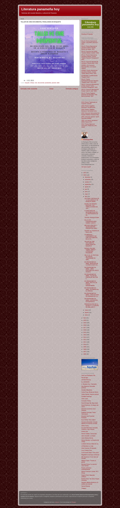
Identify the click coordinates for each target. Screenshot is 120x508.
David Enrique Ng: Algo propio (89, 403)
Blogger (74, 502)
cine (36, 82)
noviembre (88, 179)
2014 (84, 334)
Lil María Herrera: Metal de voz (89, 443)
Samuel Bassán (85, 486)
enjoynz (57, 502)
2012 (84, 339)
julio (86, 189)
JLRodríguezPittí (88, 139)
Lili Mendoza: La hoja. (87, 446)
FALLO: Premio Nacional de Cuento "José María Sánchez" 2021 (89, 42)
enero (86, 315)
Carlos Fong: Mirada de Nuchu (89, 392)
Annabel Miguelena (86, 390)
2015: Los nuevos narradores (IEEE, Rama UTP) (89, 121)
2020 (84, 320)
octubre (87, 182)
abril (86, 196)
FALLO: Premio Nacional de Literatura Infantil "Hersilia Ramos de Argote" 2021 (89, 48)
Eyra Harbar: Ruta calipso (88, 419)
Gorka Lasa (84, 431)
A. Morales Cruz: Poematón (89, 384)
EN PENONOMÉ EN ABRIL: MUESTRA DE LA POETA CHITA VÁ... (91, 263)
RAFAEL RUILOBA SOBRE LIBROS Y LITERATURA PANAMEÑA (90, 250)
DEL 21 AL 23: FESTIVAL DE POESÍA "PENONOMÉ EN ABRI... (91, 257)
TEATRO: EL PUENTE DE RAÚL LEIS (91, 231)
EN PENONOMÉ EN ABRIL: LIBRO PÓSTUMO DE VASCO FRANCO (91, 270)
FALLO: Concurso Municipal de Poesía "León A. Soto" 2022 (90, 90)
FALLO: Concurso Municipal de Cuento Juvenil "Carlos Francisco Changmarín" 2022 (90, 86)
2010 (84, 344)
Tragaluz (83, 488)
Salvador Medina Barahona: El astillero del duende (89, 483)
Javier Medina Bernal (87, 438)
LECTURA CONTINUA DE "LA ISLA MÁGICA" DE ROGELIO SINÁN (91, 200)
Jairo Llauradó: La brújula (88, 435)
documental (41, 82)
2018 (84, 325)
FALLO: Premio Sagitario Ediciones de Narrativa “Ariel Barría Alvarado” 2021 (89, 94)
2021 (84, 318)
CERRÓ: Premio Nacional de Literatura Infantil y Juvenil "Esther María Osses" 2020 (89, 72)
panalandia (48, 82)
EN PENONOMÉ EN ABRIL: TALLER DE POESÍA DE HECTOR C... (91, 276)
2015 (84, 332)
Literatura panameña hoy (40, 9)
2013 (84, 337)
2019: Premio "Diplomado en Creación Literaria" (89, 102)
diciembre (88, 177)
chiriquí (32, 82)
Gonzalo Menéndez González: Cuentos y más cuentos (89, 428)
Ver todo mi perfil (86, 167)
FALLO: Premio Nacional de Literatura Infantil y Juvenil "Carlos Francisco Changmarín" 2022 (90, 57)
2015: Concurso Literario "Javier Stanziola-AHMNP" (90, 117)
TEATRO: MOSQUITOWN (91, 217)
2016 (84, 330)
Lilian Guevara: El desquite (88, 448)
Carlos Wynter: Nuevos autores (90, 394)
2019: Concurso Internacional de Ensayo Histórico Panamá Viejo (90, 113)
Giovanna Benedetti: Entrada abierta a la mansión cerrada (89, 422)
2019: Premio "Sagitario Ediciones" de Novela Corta (89, 110)
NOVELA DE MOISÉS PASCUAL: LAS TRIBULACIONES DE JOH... (91, 206)
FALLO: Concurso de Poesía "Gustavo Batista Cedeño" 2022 (90, 52)
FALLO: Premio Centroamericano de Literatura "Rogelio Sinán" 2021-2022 (89, 81)
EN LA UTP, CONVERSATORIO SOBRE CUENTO (90, 221)
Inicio (51, 89)
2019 (84, 322)
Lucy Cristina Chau (86, 450)
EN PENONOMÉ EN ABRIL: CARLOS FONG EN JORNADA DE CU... (91, 295)
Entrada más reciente (29, 89)
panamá (54, 82)
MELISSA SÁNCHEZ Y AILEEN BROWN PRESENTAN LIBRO (90, 227)
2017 (84, 327)
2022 (84, 175)
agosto (87, 186)
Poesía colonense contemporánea (86, 468)
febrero (87, 312)
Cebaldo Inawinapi (86, 396)
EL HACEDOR (85, 382)
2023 (84, 172)
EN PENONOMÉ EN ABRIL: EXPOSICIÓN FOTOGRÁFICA (91, 300)
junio (86, 191)
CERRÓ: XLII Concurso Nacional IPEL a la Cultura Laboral (88, 67)
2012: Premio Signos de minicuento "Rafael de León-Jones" (89, 125)
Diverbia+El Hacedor (87, 34)
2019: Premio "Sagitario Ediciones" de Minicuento (88, 106)
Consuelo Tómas (86, 400)
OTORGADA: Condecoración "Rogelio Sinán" (89, 76)
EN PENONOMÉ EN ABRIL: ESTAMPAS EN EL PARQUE (91, 289)
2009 (84, 346)
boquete (27, 82)
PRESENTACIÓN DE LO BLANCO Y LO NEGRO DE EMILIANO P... (91, 305)
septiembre (88, 184)
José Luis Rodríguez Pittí (88, 375)
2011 (84, 342)
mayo (86, 194)
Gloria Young (85, 425)
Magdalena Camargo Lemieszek (90, 454)
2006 (84, 354)
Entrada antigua (72, 89)
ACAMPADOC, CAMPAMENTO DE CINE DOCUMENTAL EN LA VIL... (91, 237)
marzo (87, 310)
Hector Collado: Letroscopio (89, 433)
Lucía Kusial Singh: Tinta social (90, 452)
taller (58, 82)
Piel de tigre (84, 377)
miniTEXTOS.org (86, 379)
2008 (84, 349)
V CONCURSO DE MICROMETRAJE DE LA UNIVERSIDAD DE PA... (91, 213)
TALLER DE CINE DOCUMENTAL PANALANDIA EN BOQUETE (89, 244)
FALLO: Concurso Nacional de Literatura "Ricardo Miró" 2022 (89, 62)
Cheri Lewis (84, 398)
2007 (84, 351)
